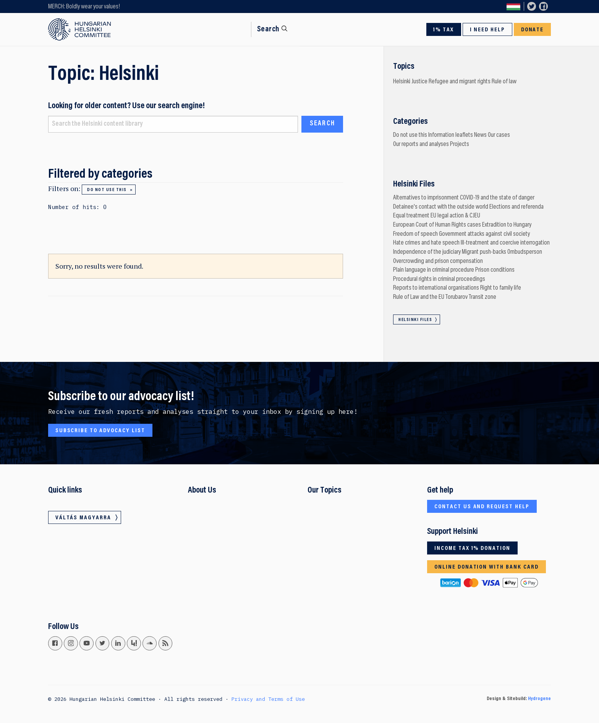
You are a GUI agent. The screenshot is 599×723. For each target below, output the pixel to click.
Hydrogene (539, 699)
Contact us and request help (481, 507)
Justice (419, 82)
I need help (487, 30)
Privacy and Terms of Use (268, 698)
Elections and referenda (516, 207)
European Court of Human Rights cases (437, 225)
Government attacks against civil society (484, 234)
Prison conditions (495, 270)
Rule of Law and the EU (418, 297)
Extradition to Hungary (506, 225)
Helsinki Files (415, 320)
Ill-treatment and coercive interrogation (505, 243)
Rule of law (504, 82)
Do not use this (106, 190)
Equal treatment (411, 216)
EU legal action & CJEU (455, 216)
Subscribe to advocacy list (100, 431)
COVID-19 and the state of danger (497, 198)
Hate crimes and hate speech (426, 243)
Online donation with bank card (486, 567)
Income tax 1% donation (472, 548)
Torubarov (456, 297)
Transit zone (482, 297)
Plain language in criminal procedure (433, 270)
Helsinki (401, 82)
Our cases (499, 135)
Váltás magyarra (513, 6)
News (480, 135)
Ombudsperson (524, 252)
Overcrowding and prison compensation (438, 261)
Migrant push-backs (484, 252)
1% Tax (443, 30)
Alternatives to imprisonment (426, 198)
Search (268, 29)
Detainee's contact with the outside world (440, 207)
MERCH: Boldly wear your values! (84, 7)
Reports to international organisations (436, 288)
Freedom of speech (415, 234)
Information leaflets (450, 135)
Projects (459, 144)
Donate (532, 30)
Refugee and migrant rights (460, 82)
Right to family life (500, 288)
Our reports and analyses (421, 144)
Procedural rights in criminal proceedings (439, 279)
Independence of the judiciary (427, 252)
